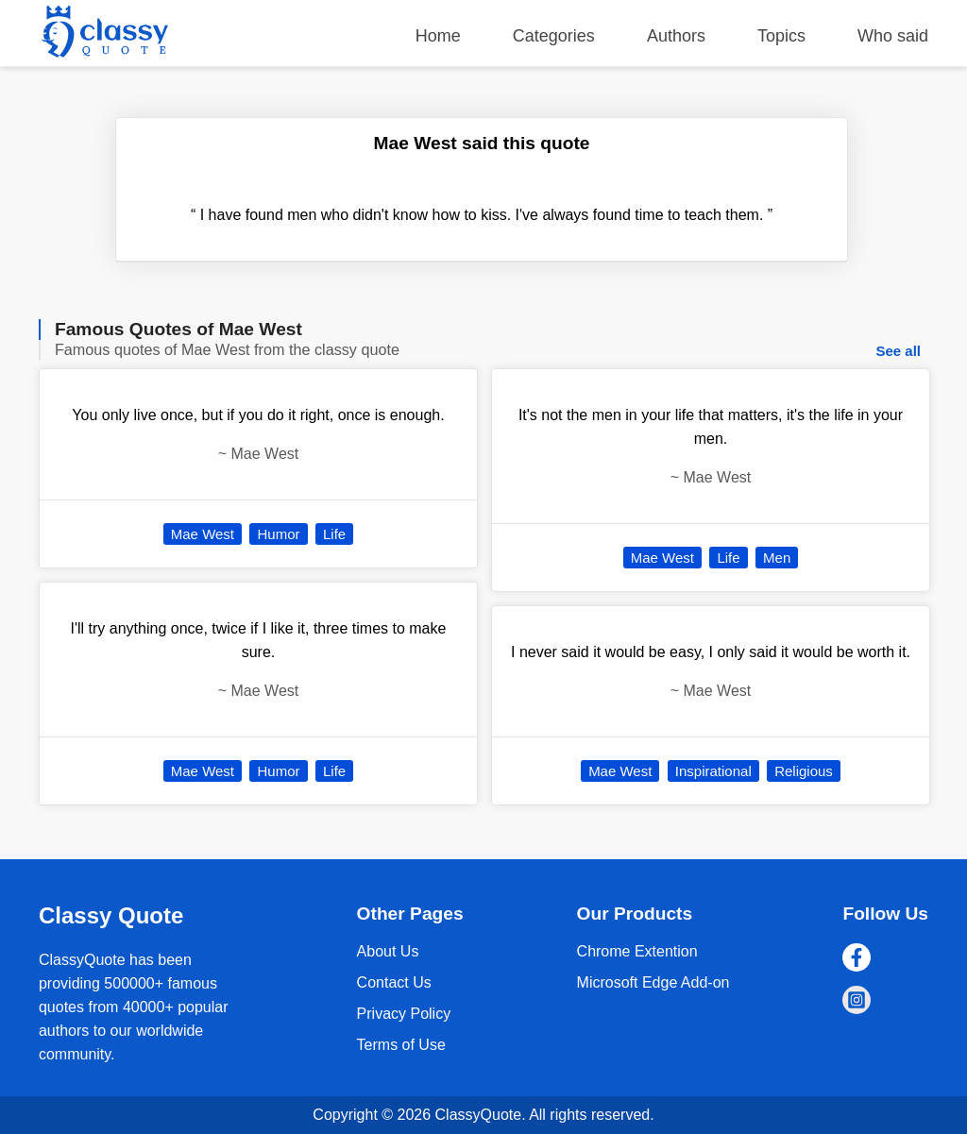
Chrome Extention (637, 951)
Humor (278, 534)
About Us (388, 951)
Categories (554, 35)
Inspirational (713, 771)
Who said (892, 35)
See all (898, 351)
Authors (676, 35)
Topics (781, 35)
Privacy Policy (404, 1014)
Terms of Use (401, 1045)
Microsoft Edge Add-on (653, 982)
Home (438, 35)
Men (776, 558)
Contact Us (394, 982)
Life (334, 534)
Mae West (202, 534)
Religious (803, 771)
